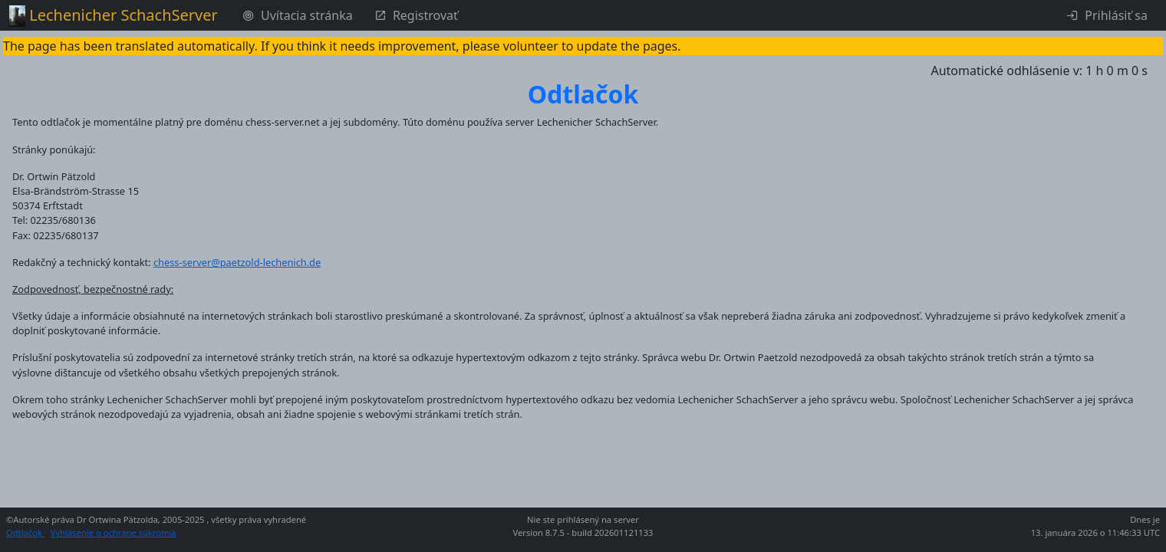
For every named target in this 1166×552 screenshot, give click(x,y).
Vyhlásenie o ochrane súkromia (113, 532)
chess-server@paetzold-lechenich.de (237, 262)
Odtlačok (25, 532)
